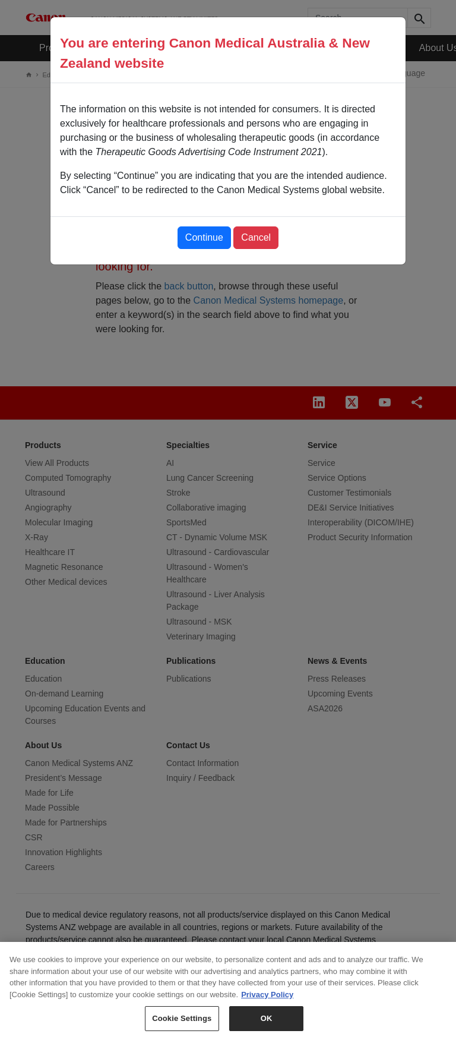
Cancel (256, 237)
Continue (204, 237)
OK (267, 1023)
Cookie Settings (181, 1023)
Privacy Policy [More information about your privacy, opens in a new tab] (267, 999)
